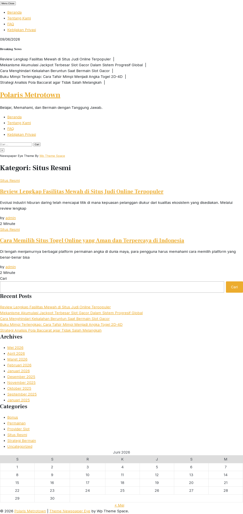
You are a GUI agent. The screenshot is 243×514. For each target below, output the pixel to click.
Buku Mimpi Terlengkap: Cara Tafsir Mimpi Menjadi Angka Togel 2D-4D (61, 324)
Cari (3, 278)
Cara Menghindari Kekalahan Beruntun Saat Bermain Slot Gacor (55, 319)
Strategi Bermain (21, 440)
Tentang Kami (19, 18)
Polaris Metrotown (30, 95)
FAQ (10, 24)
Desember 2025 (21, 377)
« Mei (119, 505)
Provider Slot (18, 429)
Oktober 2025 (19, 388)
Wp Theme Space (52, 156)
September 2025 (22, 394)
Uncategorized (19, 446)
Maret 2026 (17, 359)
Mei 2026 (15, 347)
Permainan (16, 423)
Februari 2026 (19, 365)
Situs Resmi (10, 180)
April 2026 (16, 353)
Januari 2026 (18, 371)
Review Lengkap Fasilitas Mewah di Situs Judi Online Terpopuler (81, 191)
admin (10, 218)
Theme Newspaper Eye (69, 511)
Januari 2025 (18, 400)
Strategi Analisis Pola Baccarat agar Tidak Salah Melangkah (51, 330)
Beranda (14, 12)
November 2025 (21, 382)
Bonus (12, 417)
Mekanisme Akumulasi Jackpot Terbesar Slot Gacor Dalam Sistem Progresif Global (71, 313)
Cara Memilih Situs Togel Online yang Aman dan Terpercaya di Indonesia (92, 240)
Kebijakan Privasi (21, 30)
